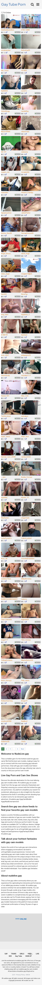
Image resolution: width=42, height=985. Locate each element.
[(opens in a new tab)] (21, 919)
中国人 (30, 954)
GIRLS (22, 954)
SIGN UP (28, 956)
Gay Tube (18, 956)
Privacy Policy (20, 975)
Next (22, 749)
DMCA (28, 975)
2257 (13, 975)
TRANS (13, 954)
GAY (6, 954)
